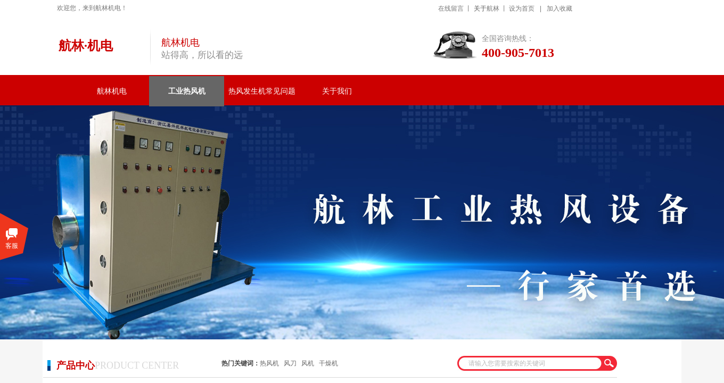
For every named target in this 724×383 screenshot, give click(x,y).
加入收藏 (559, 8)
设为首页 (521, 8)
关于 (480, 8)
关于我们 (337, 91)
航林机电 (112, 91)
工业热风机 (186, 91)
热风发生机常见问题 (261, 91)
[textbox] (530, 363)
